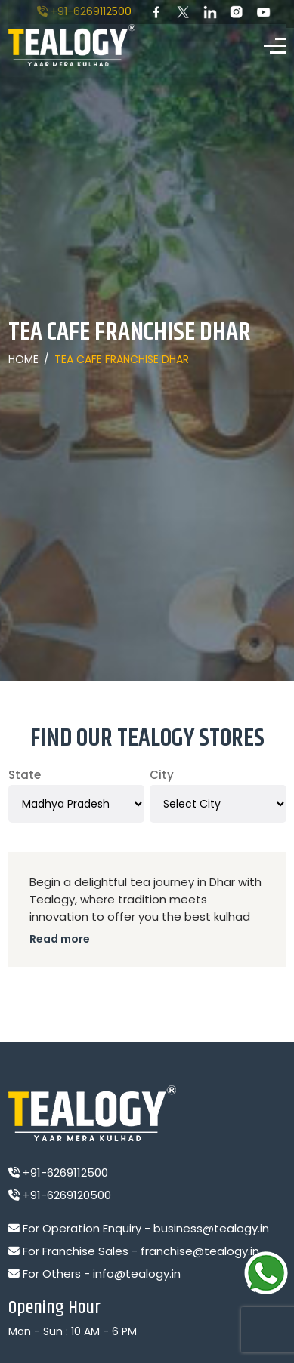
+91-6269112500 (84, 11)
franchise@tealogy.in (200, 1251)
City (162, 775)
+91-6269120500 (59, 1195)
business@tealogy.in (211, 1228)
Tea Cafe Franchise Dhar (121, 359)
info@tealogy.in (137, 1273)
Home (23, 359)
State (24, 775)
